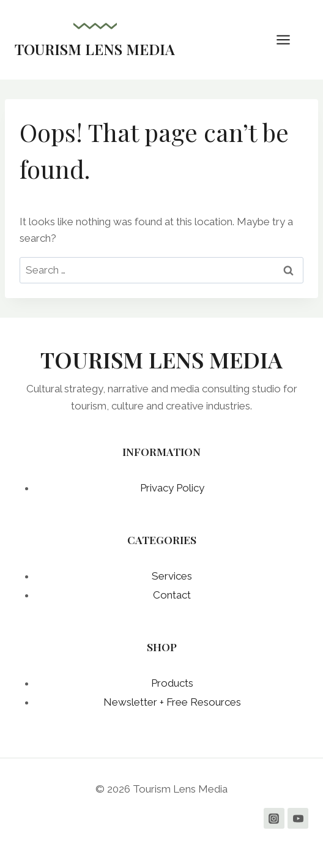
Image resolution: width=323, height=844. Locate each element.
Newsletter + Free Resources (172, 702)
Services (172, 576)
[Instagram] (274, 818)
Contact (172, 595)
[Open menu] (289, 39)
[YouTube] (298, 818)
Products (172, 683)
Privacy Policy (172, 488)
